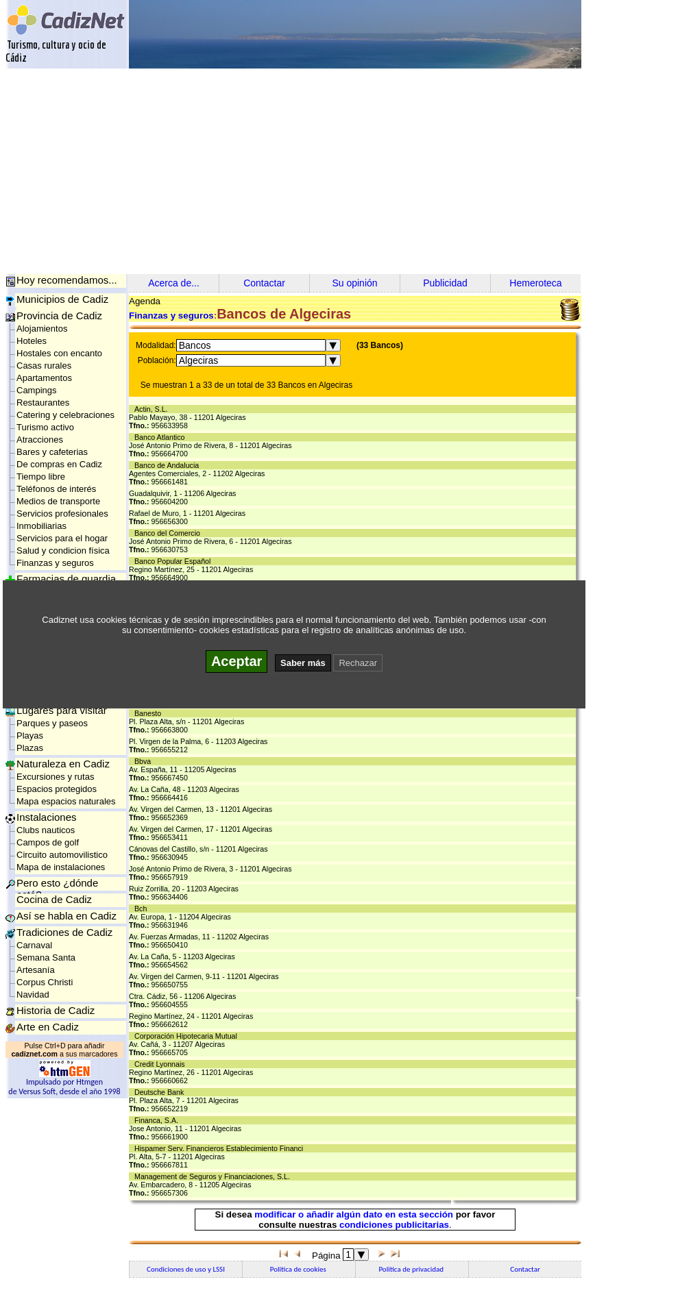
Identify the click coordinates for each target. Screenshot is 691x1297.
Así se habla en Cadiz (66, 916)
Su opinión (354, 282)
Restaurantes (42, 402)
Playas (29, 735)
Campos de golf (47, 842)
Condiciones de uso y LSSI (186, 1269)
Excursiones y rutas (55, 776)
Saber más (303, 663)
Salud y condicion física (63, 550)
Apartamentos (44, 378)
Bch (142, 908)
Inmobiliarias (41, 526)
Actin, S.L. (153, 409)
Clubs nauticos (45, 830)
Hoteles (31, 341)
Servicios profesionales (62, 513)
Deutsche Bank (161, 1092)
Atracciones (39, 439)
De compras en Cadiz (59, 464)
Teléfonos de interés (56, 489)
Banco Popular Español (174, 561)
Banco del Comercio (169, 533)
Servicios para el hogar (62, 538)
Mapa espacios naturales (66, 801)
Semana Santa (45, 957)
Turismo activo (45, 427)
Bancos (195, 345)
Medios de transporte (58, 501)
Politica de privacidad (411, 1269)
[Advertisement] (348, 171)
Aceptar (236, 661)
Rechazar (358, 663)
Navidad (32, 994)
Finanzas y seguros (55, 563)
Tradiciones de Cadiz (64, 932)
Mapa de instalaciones (60, 867)
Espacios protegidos (56, 789)
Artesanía (35, 970)
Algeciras (199, 360)
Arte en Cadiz (47, 1027)
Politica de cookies (299, 1269)
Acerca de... (173, 282)
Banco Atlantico (161, 437)
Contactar (264, 282)
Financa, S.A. (158, 1120)
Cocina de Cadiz (54, 899)
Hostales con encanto (59, 353)
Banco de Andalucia (168, 465)
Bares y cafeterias (52, 452)
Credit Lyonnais (161, 1064)
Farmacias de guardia (66, 578)
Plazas (29, 748)
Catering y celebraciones (65, 415)
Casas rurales (43, 365)
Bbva (144, 761)
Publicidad (445, 282)
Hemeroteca (535, 282)
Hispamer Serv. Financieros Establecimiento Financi (220, 1148)
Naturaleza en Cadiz (63, 763)
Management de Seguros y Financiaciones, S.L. (214, 1176)
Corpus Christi (44, 982)
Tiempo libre (40, 476)
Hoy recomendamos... (66, 280)
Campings (36, 390)
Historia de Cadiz (55, 1010)
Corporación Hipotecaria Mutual (187, 1036)
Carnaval (34, 945)
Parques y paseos (52, 723)
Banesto (149, 713)
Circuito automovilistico (62, 855)
